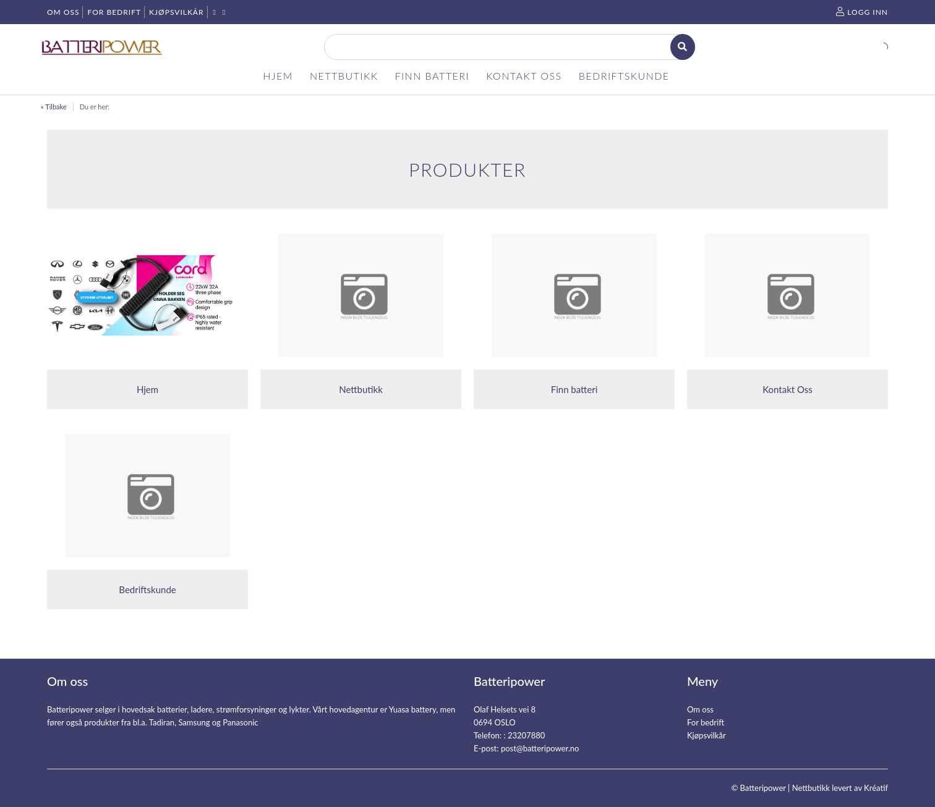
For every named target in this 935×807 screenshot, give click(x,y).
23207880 (526, 735)
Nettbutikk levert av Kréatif (840, 788)
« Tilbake (54, 107)
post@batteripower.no (540, 748)
